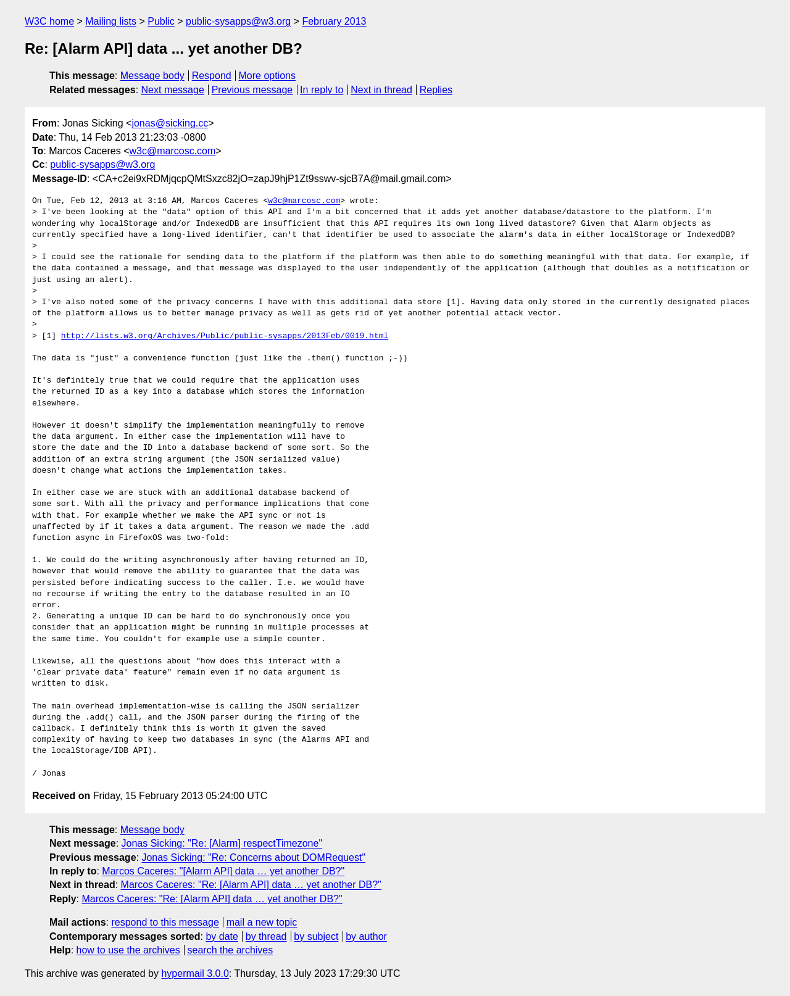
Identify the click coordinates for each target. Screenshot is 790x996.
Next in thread (381, 90)
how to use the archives (128, 950)
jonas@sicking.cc (169, 123)
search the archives (230, 950)
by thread (266, 936)
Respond (211, 75)
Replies (436, 90)
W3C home (49, 21)
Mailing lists (110, 21)
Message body (152, 75)
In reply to (321, 90)
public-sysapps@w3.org (238, 21)
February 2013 (334, 21)
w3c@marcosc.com (173, 151)
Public (161, 21)
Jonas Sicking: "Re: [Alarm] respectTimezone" (222, 843)
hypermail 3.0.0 (194, 973)
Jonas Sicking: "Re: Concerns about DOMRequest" (253, 857)
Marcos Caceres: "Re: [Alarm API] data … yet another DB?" (251, 884)
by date (222, 936)
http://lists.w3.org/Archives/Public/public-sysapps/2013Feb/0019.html (224, 336)
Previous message (252, 90)
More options (267, 75)
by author (366, 936)
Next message (172, 90)
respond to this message (164, 922)
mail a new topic (262, 922)
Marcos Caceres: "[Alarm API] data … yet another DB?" (223, 871)
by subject (316, 936)
